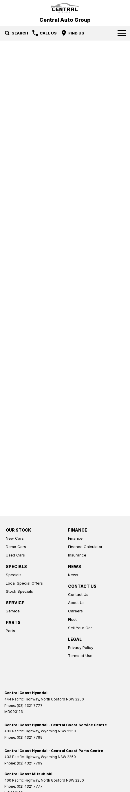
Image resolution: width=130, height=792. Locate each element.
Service (13, 611)
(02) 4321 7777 (30, 705)
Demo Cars (16, 546)
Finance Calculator (85, 546)
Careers (75, 611)
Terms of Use (80, 655)
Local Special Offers (24, 583)
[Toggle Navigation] (122, 33)
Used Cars (15, 555)
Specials (13, 574)
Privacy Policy (80, 647)
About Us (76, 602)
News (73, 574)
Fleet (72, 619)
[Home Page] (65, 7)
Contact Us (78, 594)
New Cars (15, 538)
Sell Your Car (80, 627)
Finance (75, 538)
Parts (10, 630)
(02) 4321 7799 (30, 737)
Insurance (77, 555)
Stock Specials (19, 591)
